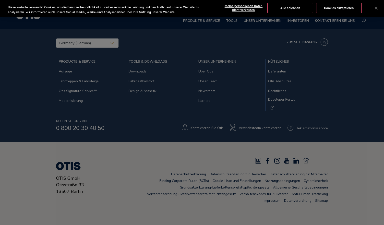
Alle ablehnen (290, 8)
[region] (192, 8)
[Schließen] (376, 8)
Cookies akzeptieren (339, 8)
